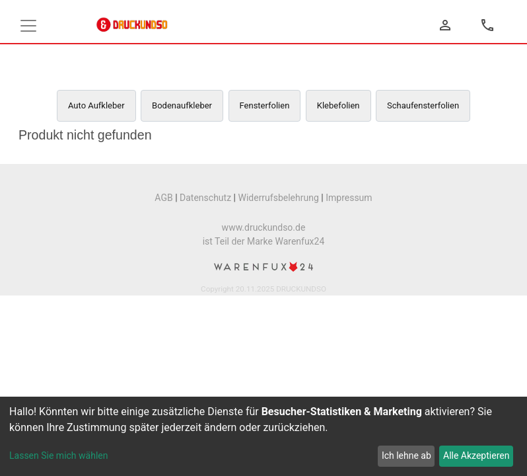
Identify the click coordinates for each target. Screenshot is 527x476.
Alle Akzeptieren (476, 455)
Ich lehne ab (406, 455)
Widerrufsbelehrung (278, 197)
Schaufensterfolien (423, 105)
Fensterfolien (265, 105)
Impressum (349, 197)
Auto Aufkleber (96, 105)
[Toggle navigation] (28, 25)
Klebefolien (338, 105)
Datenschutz (205, 197)
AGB (163, 197)
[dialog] (263, 436)
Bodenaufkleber (182, 105)
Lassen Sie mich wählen (58, 455)
